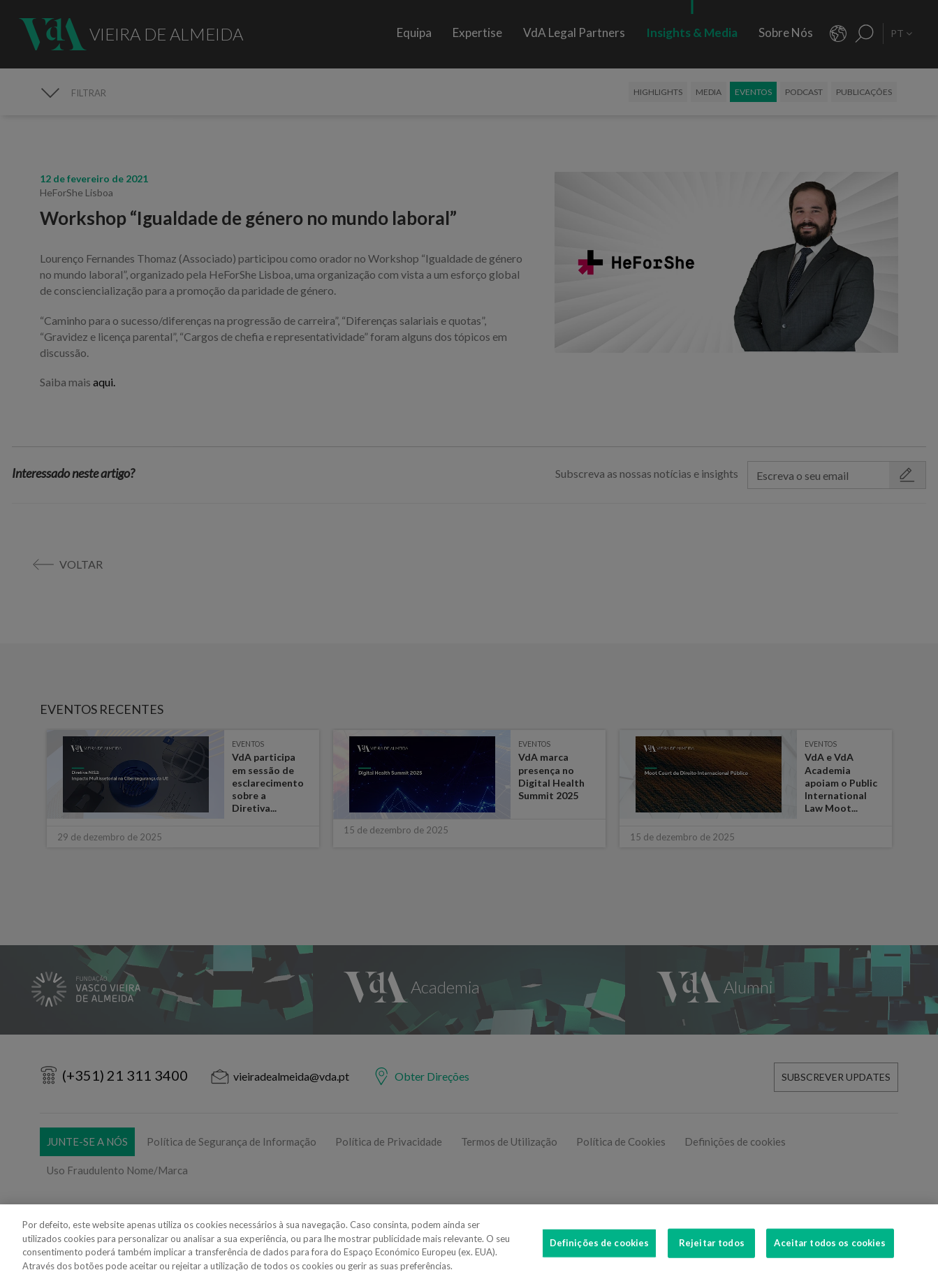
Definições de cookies (600, 1248)
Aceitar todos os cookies (830, 1248)
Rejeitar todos (712, 1248)
